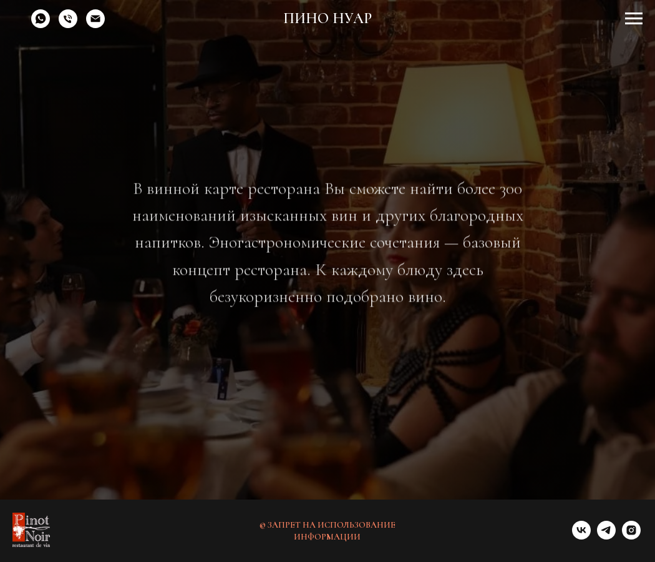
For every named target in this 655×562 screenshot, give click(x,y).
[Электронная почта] (95, 24)
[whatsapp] (40, 24)
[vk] (581, 536)
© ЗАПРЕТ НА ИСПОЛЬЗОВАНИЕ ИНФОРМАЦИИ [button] (327, 531)
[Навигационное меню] (634, 18)
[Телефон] (68, 24)
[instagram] (631, 536)
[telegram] (606, 536)
